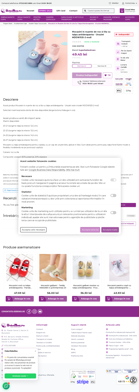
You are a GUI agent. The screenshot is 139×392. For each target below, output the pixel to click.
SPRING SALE (45, 11)
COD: (74, 46)
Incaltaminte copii (23, 18)
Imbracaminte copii (7, 18)
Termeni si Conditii (44, 343)
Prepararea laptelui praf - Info (121, 349)
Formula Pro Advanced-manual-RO (120, 332)
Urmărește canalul (20, 376)
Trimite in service (43, 353)
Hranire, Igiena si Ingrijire (111, 18)
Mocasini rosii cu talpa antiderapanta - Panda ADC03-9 (19, 286)
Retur (38, 349)
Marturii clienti (42, 336)
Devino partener (78, 343)
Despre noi (40, 333)
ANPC (73, 353)
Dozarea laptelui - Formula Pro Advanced (118, 356)
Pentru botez (37, 18)
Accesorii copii (130, 18)
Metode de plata (78, 336)
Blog (73, 349)
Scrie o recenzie (91, 42)
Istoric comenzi (77, 339)
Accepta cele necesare (33, 229)
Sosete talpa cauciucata (38, 23)
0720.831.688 (9, 345)
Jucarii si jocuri (94, 18)
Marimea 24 (81, 66)
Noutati (30, 11)
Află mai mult (73, 170)
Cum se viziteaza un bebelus (120, 339)
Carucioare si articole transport (72, 18)
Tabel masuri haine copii (81, 333)
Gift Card (60, 11)
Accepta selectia (90, 229)
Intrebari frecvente (79, 346)
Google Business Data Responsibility (47, 170)
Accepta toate (110, 229)
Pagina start (7, 23)
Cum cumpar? (77, 329)
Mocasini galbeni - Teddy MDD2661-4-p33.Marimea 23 (53, 286)
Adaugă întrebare (125, 224)
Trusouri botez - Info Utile (119, 342)
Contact (73, 11)
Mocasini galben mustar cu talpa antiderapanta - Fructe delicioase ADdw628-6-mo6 (86, 286)
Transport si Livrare (44, 339)
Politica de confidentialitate (48, 346)
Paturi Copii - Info (116, 346)
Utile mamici (41, 356)
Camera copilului (50, 18)
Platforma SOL (77, 356)
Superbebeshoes (87, 50)
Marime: (76, 62)
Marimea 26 (102, 66)
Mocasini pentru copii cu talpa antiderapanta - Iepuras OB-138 (119, 286)
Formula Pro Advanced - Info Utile (123, 336)
